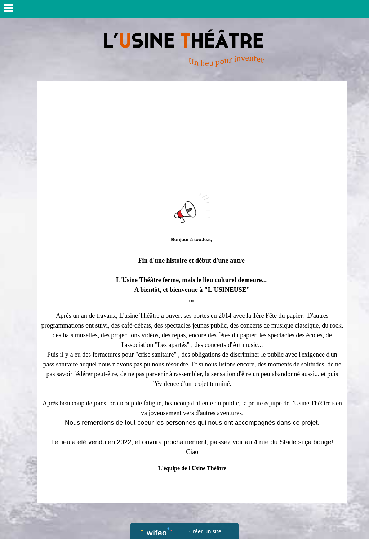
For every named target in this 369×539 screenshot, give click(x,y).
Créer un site (205, 531)
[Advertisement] (192, 139)
